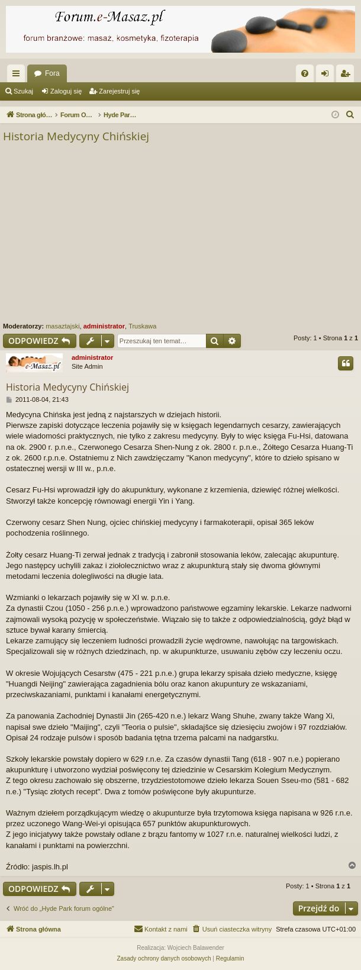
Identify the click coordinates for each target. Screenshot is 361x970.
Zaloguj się (66, 91)
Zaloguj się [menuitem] (327, 75)
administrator (104, 326)
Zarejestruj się (119, 91)
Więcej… (18, 75)
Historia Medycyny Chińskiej (76, 136)
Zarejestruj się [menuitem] (347, 75)
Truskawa (142, 326)
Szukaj (23, 91)
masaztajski (62, 326)
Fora (52, 73)
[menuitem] (305, 73)
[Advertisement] (180, 233)
